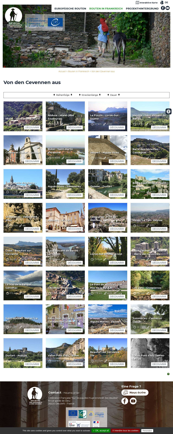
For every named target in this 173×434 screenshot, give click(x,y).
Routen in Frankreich (106, 8)
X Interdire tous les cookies (125, 430)
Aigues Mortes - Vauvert (105, 321)
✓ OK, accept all (101, 430)
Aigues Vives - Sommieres (64, 186)
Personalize (147, 431)
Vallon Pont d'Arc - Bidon (63, 355)
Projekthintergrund (142, 8)
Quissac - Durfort (101, 186)
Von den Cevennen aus (103, 71)
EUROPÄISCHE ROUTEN (70, 8)
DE (166, 2)
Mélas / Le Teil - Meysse (148, 220)
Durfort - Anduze (16, 355)
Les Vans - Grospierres (147, 287)
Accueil (62, 71)
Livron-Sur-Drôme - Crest (106, 254)
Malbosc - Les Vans (60, 220)
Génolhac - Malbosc (60, 287)
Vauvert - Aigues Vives (104, 152)
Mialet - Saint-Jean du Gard (23, 118)
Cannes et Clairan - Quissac (23, 152)
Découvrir (32, 127)
